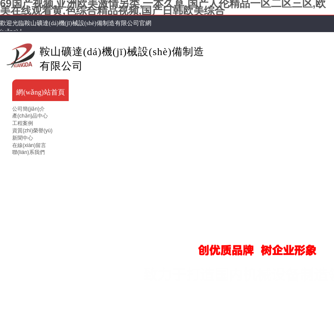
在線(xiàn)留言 (29, 145)
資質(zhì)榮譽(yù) (32, 131)
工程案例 (22, 123)
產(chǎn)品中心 (30, 116)
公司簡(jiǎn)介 (28, 109)
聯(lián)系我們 (28, 152)
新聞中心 (22, 138)
